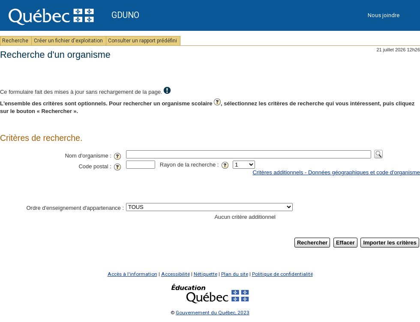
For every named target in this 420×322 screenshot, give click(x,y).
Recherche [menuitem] (16, 41)
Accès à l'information (132, 274)
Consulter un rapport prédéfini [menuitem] (143, 41)
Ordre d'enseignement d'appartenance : (75, 208)
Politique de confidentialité (282, 274)
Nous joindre (383, 15)
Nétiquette (205, 274)
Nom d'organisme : (94, 155)
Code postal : (101, 166)
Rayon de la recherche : (195, 164)
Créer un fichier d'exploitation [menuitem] (69, 41)
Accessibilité (175, 274)
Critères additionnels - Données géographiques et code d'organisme (336, 172)
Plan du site (234, 274)
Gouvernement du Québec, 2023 (212, 313)
